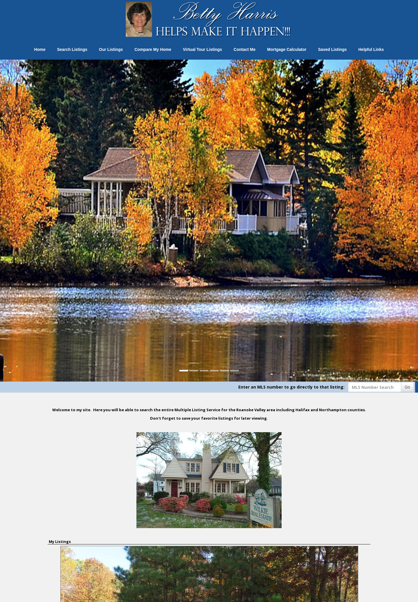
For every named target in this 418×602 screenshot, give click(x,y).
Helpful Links (371, 49)
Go (407, 387)
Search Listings (72, 49)
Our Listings (111, 49)
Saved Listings (332, 49)
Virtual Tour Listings (202, 49)
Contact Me (244, 49)
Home (40, 49)
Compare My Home (152, 49)
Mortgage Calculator (286, 49)
